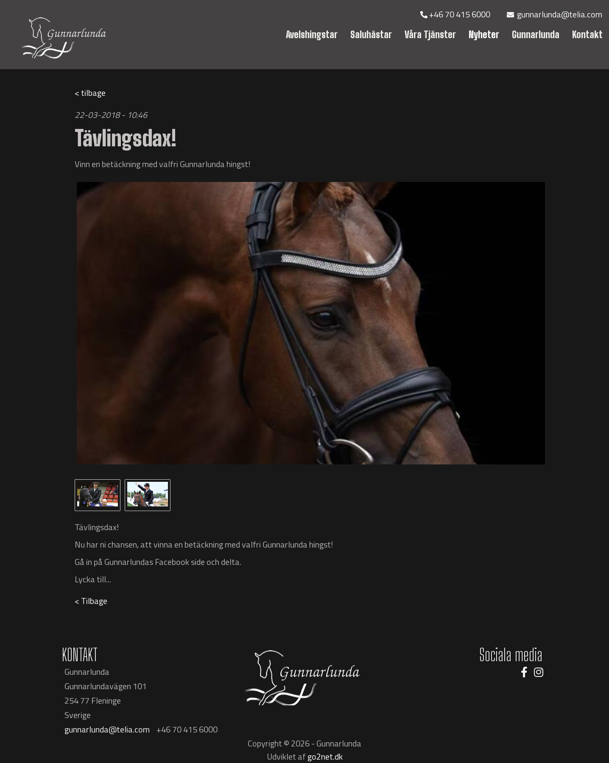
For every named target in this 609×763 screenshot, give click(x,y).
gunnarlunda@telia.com (554, 14)
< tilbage (90, 92)
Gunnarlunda (535, 34)
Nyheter (484, 34)
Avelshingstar (312, 34)
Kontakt (587, 34)
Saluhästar (371, 34)
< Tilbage (91, 600)
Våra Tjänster (430, 34)
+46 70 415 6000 (456, 14)
